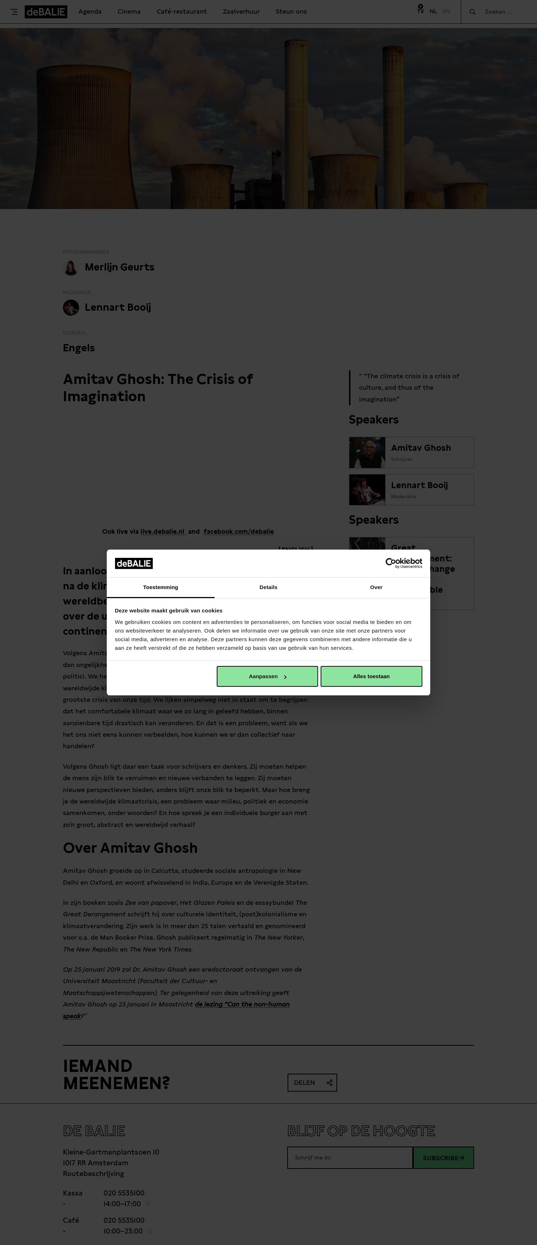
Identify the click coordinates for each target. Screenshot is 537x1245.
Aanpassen (267, 676)
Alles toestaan (371, 676)
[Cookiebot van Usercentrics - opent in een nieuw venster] (390, 563)
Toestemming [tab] (160, 587)
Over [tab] (376, 587)
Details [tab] (268, 587)
